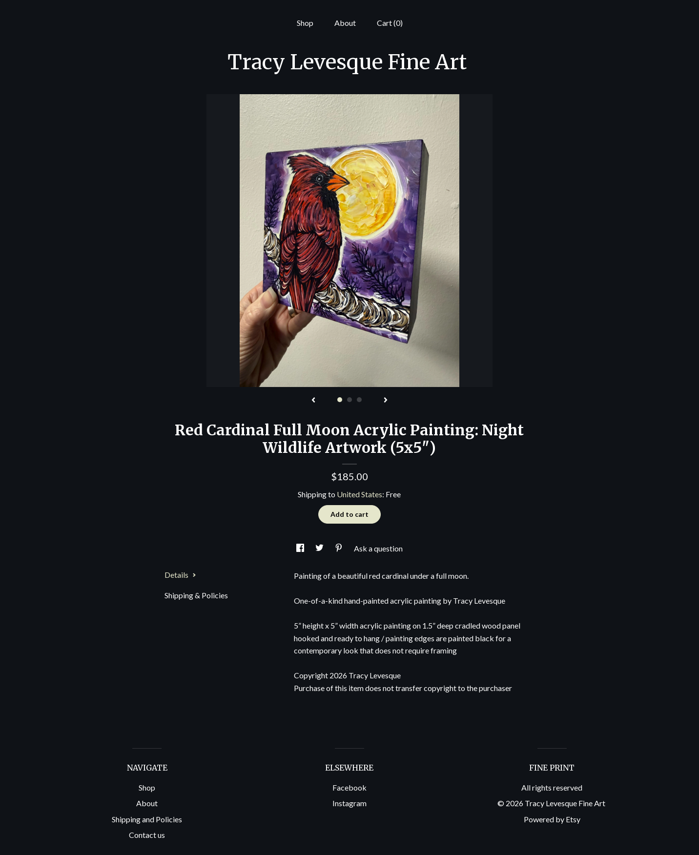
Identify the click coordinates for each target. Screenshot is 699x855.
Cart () (390, 22)
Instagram (349, 803)
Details (180, 574)
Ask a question (378, 548)
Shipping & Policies (196, 595)
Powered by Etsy (552, 819)
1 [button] (339, 399)
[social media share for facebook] (301, 548)
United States (359, 494)
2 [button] (349, 399)
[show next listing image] (385, 400)
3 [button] (359, 399)
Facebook (349, 787)
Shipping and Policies (147, 819)
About (345, 22)
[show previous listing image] (313, 400)
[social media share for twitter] (320, 548)
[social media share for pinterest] (339, 548)
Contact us (147, 834)
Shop (305, 22)
